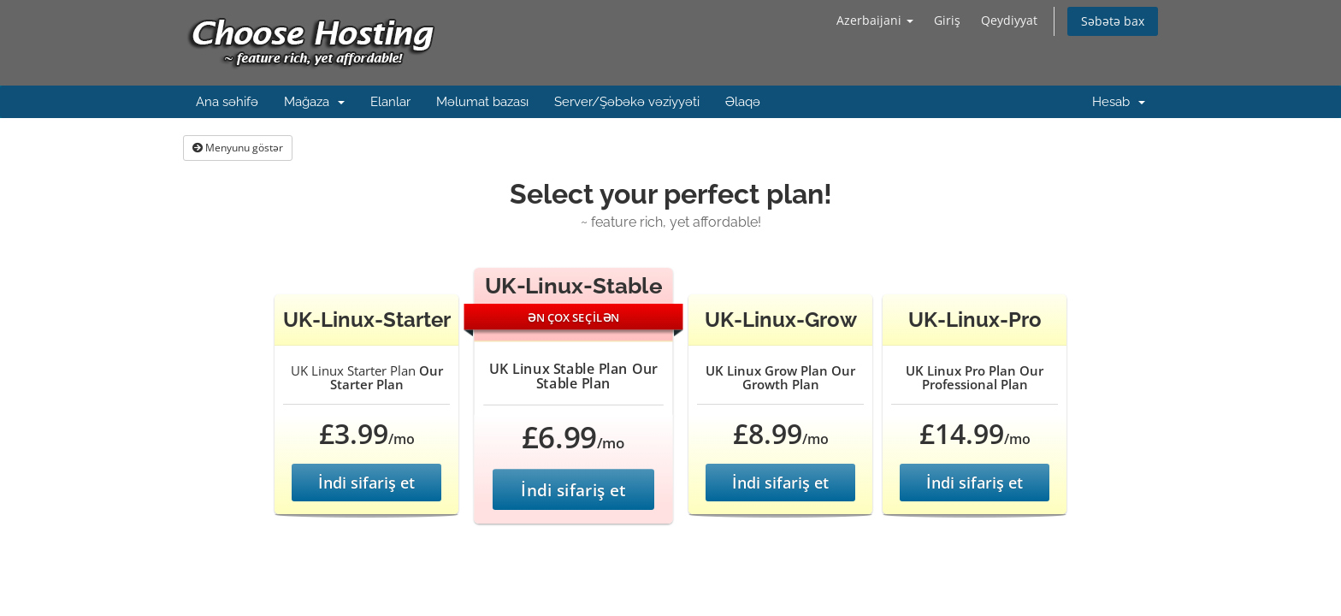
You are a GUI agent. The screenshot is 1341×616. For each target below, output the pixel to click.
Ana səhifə (227, 102)
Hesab (1118, 102)
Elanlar (390, 102)
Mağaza (314, 102)
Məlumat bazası (482, 102)
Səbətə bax (1112, 21)
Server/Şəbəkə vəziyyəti (627, 102)
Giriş (947, 20)
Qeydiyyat (1009, 20)
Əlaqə (742, 102)
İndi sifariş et (366, 482)
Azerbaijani (874, 20)
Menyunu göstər (237, 147)
